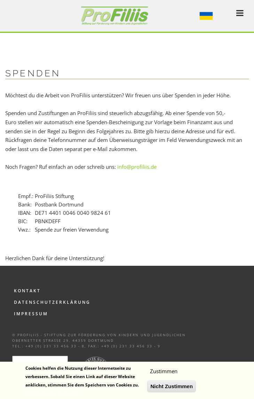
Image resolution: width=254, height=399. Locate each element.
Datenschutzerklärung (52, 302)
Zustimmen (163, 373)
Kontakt (27, 291)
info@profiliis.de (137, 166)
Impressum (31, 314)
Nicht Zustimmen (171, 389)
